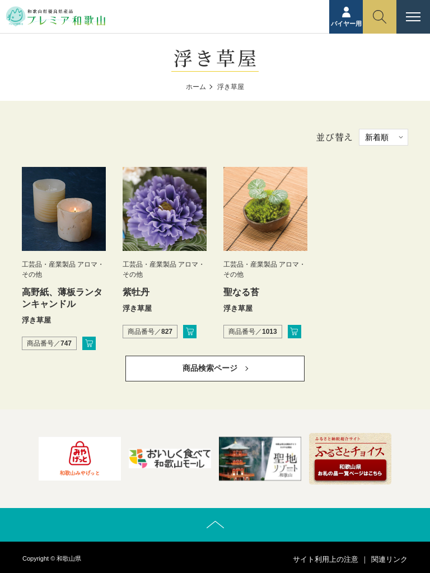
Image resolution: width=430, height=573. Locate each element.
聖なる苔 (241, 292)
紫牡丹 (136, 292)
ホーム (196, 87)
